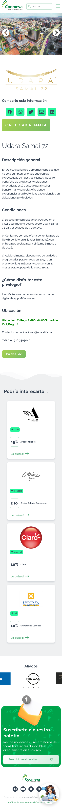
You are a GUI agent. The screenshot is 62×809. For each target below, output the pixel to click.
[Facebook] (10, 112)
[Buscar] (39, 6)
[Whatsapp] (20, 112)
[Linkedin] (52, 112)
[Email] (42, 112)
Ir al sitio (14, 354)
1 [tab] (23, 687)
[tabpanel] (31, 678)
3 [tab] (33, 687)
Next (56, 33)
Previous (6, 33)
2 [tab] (28, 687)
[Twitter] (31, 112)
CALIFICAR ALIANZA (26, 125)
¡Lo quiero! (19, 453)
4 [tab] (38, 687)
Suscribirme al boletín (31, 759)
